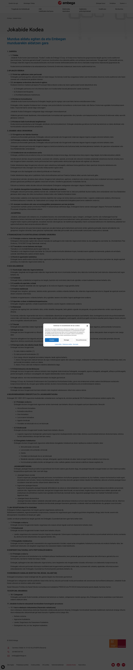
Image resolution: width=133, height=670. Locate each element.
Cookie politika (58, 344)
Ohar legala (75, 344)
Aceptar (51, 340)
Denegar (66, 340)
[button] (87, 326)
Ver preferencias (81, 340)
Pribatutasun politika (67, 344)
